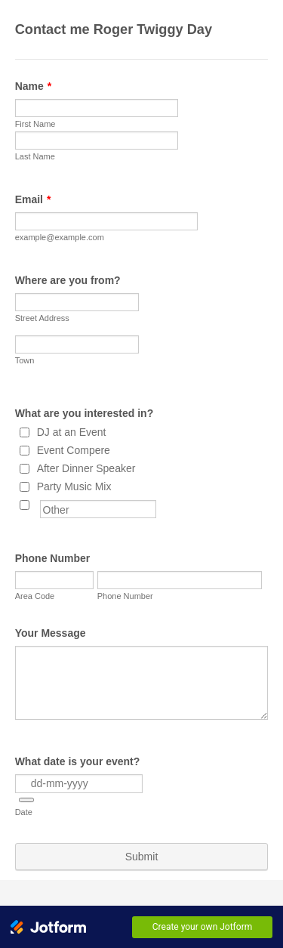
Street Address (42, 318)
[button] (26, 800)
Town (25, 360)
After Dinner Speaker (86, 468)
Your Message (50, 633)
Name (33, 86)
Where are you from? (68, 280)
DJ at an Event (71, 432)
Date (23, 812)
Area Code (35, 596)
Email (33, 199)
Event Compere (73, 450)
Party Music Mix (74, 486)
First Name (35, 123)
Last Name (35, 156)
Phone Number (53, 558)
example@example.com (59, 237)
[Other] (24, 505)
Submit (141, 857)
